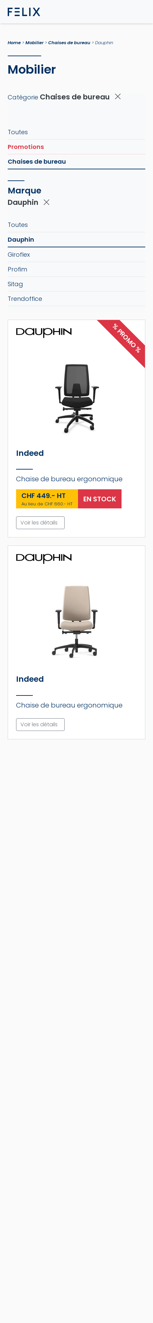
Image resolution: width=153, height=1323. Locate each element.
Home (14, 42)
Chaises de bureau (69, 42)
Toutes (18, 132)
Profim (17, 269)
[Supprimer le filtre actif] (118, 97)
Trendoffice (25, 299)
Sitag (15, 284)
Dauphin (21, 239)
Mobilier (34, 42)
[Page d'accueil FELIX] (24, 12)
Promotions (26, 147)
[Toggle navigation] (140, 11)
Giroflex (19, 254)
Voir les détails (39, 522)
